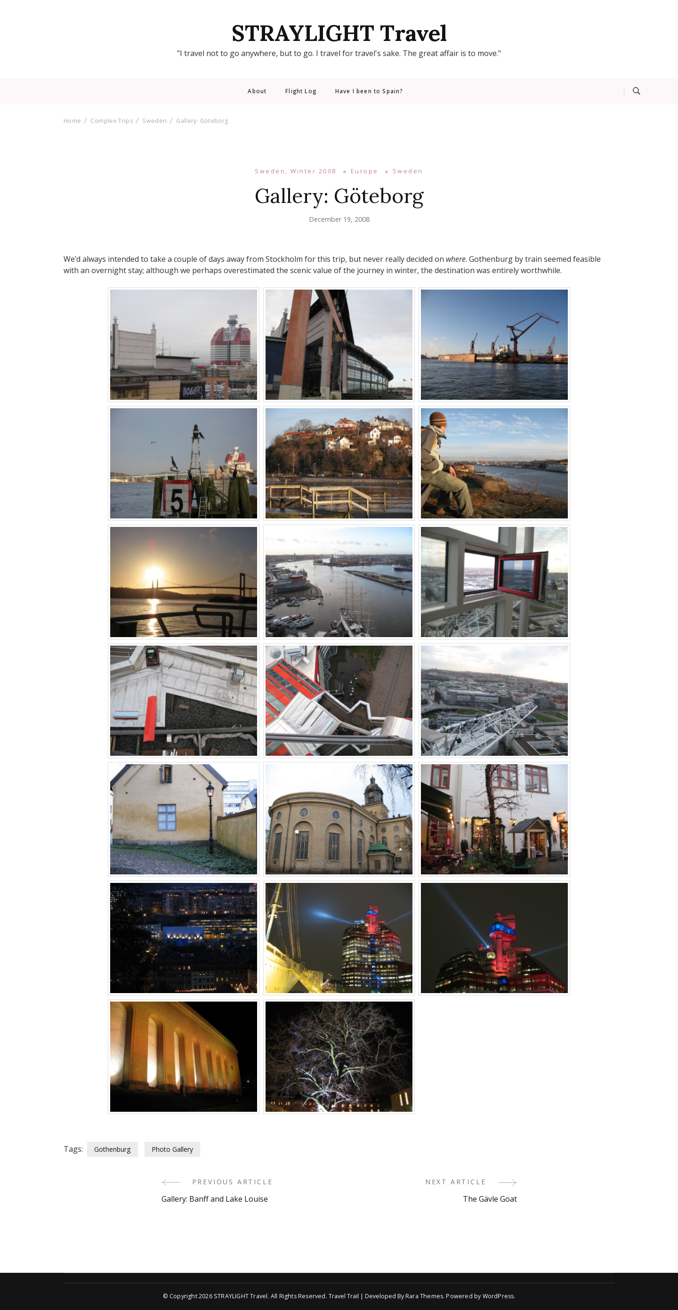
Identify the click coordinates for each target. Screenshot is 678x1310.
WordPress (498, 1296)
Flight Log (300, 91)
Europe (365, 171)
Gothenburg (112, 1149)
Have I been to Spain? (369, 91)
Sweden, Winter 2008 (295, 171)
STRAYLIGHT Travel (339, 33)
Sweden (408, 171)
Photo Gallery (172, 1149)
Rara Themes (424, 1296)
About (257, 91)
